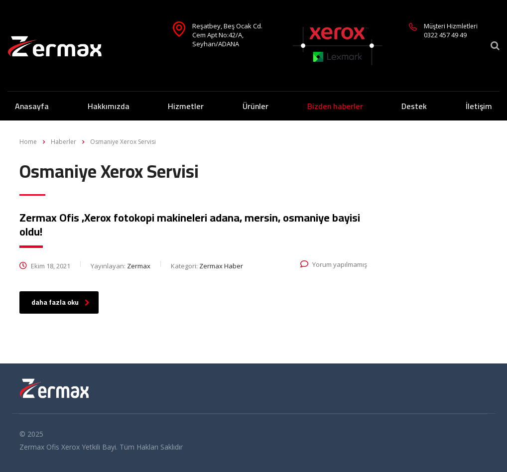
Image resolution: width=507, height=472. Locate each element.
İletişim (479, 106)
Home (28, 141)
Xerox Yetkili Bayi (88, 447)
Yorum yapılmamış (333, 264)
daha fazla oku (60, 302)
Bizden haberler (335, 106)
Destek (414, 106)
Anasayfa (32, 106)
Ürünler (255, 106)
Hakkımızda (108, 106)
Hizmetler (186, 106)
